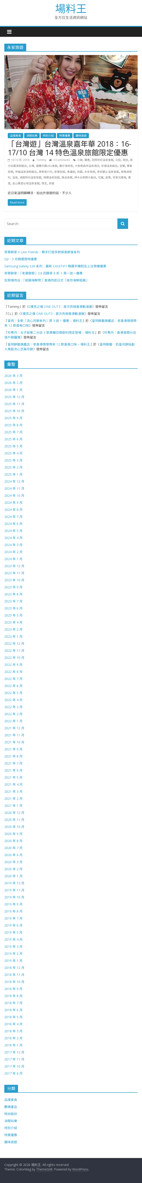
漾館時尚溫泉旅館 (30, 177)
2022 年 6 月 (13, 686)
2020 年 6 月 (13, 855)
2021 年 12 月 (14, 728)
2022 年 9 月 (13, 664)
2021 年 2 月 (13, 798)
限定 (44, 183)
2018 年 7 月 (13, 1003)
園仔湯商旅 (66, 166)
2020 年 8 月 (13, 841)
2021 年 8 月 (13, 756)
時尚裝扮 (10, 1114)
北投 (118, 160)
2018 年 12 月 (14, 967)
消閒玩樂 (31, 136)
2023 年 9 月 (13, 587)
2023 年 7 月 (13, 601)
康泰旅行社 (45, 172)
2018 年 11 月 (14, 974)
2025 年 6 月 (13, 439)
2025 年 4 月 (13, 453)
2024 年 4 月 (13, 538)
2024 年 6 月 (13, 523)
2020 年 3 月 (13, 862)
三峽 (80, 160)
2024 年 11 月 (14, 488)
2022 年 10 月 (14, 657)
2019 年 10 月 (14, 897)
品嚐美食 (15, 136)
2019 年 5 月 (13, 932)
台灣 (31, 166)
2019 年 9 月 (13, 904)
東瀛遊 (71, 172)
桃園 (80, 172)
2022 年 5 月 (13, 693)
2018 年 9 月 (13, 989)
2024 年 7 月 (13, 516)
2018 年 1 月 (13, 1045)
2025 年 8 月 (13, 425)
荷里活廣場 (119, 177)
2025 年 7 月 (13, 432)
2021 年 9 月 (13, 749)
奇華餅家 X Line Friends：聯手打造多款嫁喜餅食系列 (42, 252)
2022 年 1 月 (13, 721)
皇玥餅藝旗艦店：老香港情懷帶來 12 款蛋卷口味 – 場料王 (49, 344)
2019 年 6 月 (13, 925)
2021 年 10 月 (14, 742)
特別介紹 (48, 136)
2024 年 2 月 (13, 552)
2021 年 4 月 (13, 784)
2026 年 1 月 (13, 390)
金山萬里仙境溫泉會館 (26, 183)
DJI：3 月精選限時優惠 (20, 259)
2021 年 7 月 (13, 763)
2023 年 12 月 (14, 566)
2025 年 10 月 (14, 411)
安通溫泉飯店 (109, 166)
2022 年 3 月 (13, 707)
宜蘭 (122, 166)
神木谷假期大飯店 (85, 177)
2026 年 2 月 (13, 383)
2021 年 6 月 (13, 770)
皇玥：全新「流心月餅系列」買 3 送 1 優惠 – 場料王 (45, 320)
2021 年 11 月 (14, 735)
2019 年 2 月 (13, 953)
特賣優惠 (64, 136)
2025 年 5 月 (13, 446)
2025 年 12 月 (14, 397)
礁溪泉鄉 (67, 177)
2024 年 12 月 (14, 481)
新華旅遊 (59, 172)
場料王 (71, 8)
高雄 (51, 183)
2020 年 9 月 (13, 834)
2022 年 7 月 (13, 679)
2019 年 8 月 (13, 911)
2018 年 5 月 (13, 1017)
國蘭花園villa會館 (46, 166)
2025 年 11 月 (14, 404)
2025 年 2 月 (13, 467)
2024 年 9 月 (13, 502)
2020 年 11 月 (14, 819)
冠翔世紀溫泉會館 (103, 160)
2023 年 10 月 (14, 580)
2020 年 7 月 (13, 848)
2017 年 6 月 (13, 1073)
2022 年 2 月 (13, 714)
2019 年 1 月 (13, 960)
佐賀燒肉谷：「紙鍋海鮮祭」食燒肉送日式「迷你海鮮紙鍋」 (46, 280)
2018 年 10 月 (14, 982)
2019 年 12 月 (14, 883)
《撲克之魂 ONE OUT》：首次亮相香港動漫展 (60, 306)
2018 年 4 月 (13, 1024)
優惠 (87, 160)
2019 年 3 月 (13, 946)
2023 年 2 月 (13, 629)
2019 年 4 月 (13, 939)
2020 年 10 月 (14, 827)
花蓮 (100, 177)
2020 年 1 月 (13, 876)
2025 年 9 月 (13, 418)
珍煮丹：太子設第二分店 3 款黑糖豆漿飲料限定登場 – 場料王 (51, 332)
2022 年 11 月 (14, 650)
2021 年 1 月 (13, 805)
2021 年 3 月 (13, 791)
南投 (125, 160)
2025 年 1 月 (13, 474)
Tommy (41, 160)
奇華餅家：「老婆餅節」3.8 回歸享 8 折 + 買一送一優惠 (43, 273)
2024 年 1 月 (13, 559)
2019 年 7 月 (13, 918)
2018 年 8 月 (13, 996)
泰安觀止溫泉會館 (108, 172)
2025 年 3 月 (13, 460)
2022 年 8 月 (13, 671)
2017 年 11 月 (14, 1059)
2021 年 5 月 (13, 777)
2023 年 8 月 (13, 594)
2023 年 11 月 (14, 573)
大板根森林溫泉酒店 (87, 166)
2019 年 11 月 (14, 890)
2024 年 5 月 (13, 531)
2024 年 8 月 (13, 509)
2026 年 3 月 (13, 375)
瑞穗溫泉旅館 (51, 177)
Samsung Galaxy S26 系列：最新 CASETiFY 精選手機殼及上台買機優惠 (55, 266)
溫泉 (15, 177)
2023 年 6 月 (13, 608)
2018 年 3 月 (13, 1031)
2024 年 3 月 (13, 545)
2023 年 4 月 (13, 622)
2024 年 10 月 (14, 495)
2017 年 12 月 (14, 1052)
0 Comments (59, 160)
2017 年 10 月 (14, 1066)
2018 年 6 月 (13, 1010)
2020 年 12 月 (14, 812)
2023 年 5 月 (13, 615)
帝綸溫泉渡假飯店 (26, 172)
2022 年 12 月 (14, 643)
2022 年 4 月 (13, 700)
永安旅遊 (89, 172)
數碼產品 (10, 1107)
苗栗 (108, 177)
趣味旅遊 (81, 136)
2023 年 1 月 (13, 636)
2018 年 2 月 (13, 1038)
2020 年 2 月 (13, 869)
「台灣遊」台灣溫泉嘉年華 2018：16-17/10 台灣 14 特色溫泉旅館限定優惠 (69, 148)
